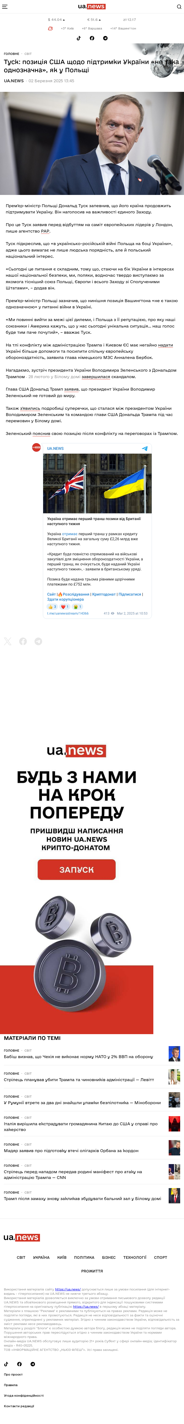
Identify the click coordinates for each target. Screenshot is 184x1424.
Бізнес (109, 1257)
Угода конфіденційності (24, 1395)
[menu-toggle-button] (5, 7)
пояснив (41, 433)
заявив (71, 389)
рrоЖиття (92, 1271)
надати (165, 345)
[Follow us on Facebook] (92, 38)
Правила (10, 1385)
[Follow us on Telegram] (105, 38)
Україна (41, 1257)
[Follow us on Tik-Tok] (78, 38)
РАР (45, 231)
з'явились (30, 408)
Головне (11, 53)
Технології (134, 1257)
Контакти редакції (19, 1406)
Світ (28, 53)
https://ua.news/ (68, 1289)
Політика (84, 1257)
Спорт (160, 1257)
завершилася (96, 376)
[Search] (179, 7)
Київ (61, 1257)
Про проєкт (13, 1374)
